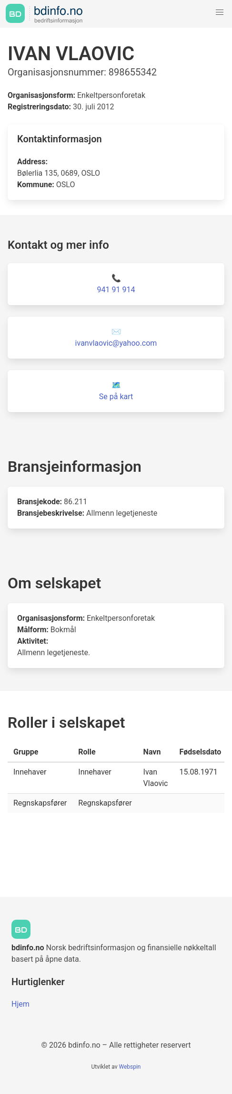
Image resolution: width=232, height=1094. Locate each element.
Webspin (130, 1066)
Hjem (20, 1004)
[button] (219, 12)
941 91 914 (116, 289)
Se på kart (116, 396)
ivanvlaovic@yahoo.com (116, 343)
